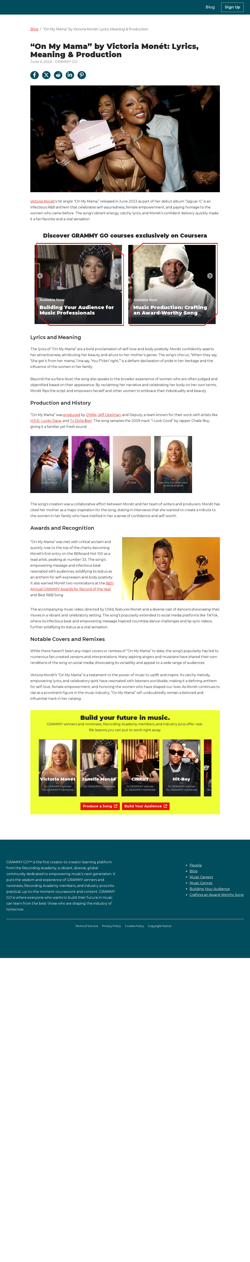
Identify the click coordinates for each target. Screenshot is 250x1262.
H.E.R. (35, 421)
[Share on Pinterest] (82, 75)
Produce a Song (100, 806)
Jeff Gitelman (109, 415)
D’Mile (91, 415)
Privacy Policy (111, 926)
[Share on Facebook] (34, 75)
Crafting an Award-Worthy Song (217, 895)
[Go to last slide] (40, 276)
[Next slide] (116, 276)
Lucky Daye (51, 421)
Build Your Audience (145, 806)
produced (71, 415)
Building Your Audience (210, 889)
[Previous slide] (36, 465)
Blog (34, 29)
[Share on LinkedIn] (70, 75)
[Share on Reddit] (58, 75)
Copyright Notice (159, 926)
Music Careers (201, 877)
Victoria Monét (42, 201)
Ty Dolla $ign (81, 421)
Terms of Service (86, 926)
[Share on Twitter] (46, 75)
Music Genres (201, 883)
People (196, 865)
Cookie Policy (134, 926)
